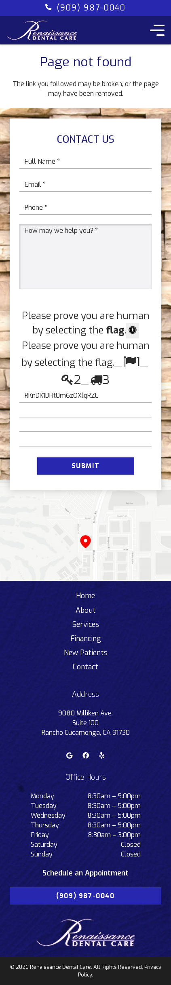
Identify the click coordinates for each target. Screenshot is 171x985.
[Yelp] (102, 755)
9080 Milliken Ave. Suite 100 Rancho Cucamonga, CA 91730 (86, 723)
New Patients (86, 653)
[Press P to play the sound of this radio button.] (118, 362)
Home (85, 596)
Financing (85, 638)
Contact (85, 667)
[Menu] (155, 30)
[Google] (69, 755)
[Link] (42, 30)
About (86, 610)
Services (85, 624)
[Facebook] (86, 755)
